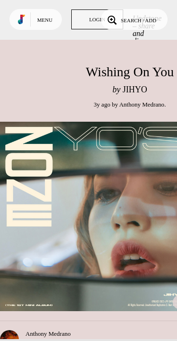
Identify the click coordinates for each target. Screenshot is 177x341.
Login (97, 19)
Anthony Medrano (141, 104)
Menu (44, 20)
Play (94, 216)
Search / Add (131, 19)
